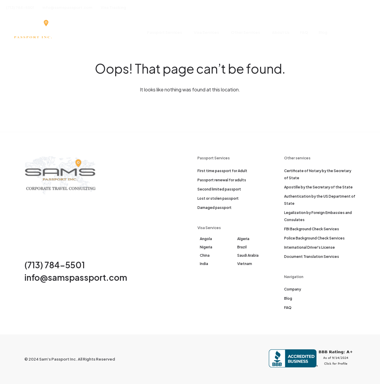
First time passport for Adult (222, 171)
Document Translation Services (311, 256)
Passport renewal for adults (221, 180)
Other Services (245, 32)
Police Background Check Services (314, 238)
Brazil (242, 247)
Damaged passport (214, 207)
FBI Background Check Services (311, 229)
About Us (280, 32)
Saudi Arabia (248, 255)
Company (292, 289)
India (204, 263)
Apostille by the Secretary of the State (318, 187)
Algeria (243, 239)
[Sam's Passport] (32, 32)
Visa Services (206, 32)
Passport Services (164, 32)
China (205, 255)
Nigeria (206, 247)
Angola (206, 239)
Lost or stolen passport (218, 198)
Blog (323, 32)
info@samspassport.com (75, 277)
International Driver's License (309, 247)
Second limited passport (219, 189)
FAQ (304, 32)
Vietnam (244, 263)
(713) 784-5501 (54, 265)
